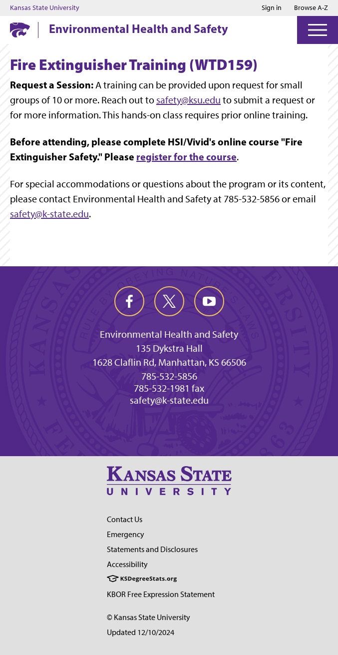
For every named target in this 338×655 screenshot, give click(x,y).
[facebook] (129, 301)
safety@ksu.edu (188, 100)
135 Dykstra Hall (169, 348)
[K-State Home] (20, 29)
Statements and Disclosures (152, 549)
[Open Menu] (317, 30)
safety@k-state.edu (49, 214)
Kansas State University (44, 8)
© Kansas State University (148, 617)
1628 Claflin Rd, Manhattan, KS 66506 (169, 362)
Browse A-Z (311, 7)
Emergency (125, 534)
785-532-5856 (169, 376)
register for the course (186, 156)
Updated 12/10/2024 (140, 632)
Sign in (272, 8)
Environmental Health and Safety (138, 28)
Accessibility (127, 564)
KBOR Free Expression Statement (161, 594)
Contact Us (124, 519)
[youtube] (209, 301)
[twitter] (169, 301)
